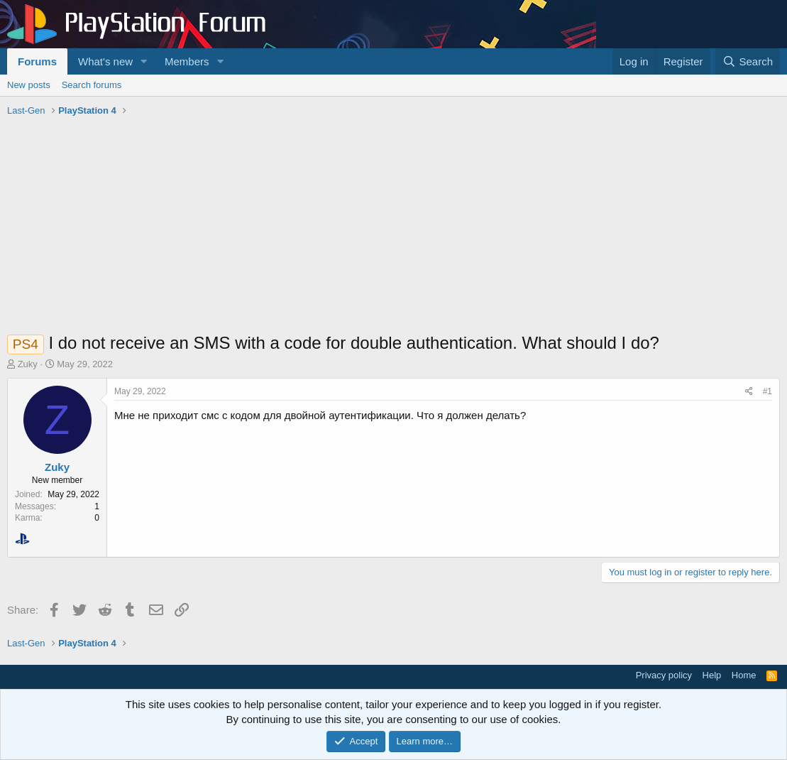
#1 (767, 391)
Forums (37, 61)
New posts (28, 85)
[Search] (747, 61)
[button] (144, 61)
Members (187, 61)
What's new (105, 61)
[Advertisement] (393, 228)
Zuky (28, 364)
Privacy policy (664, 675)
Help (712, 675)
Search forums (92, 85)
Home (744, 675)
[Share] (749, 392)
